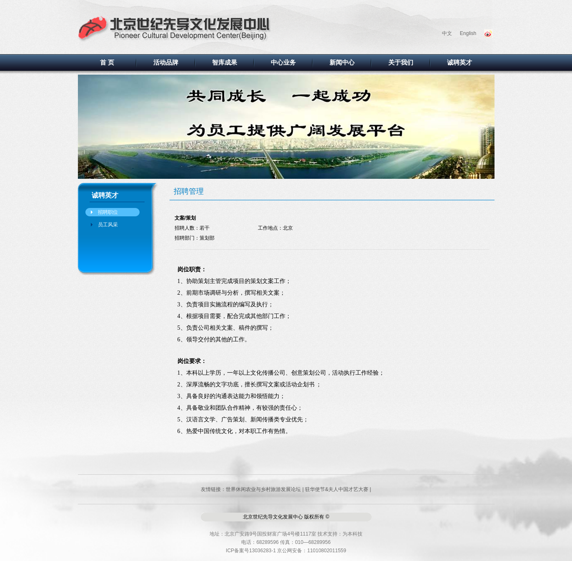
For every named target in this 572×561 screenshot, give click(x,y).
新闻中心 (342, 62)
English (468, 33)
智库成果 (224, 62)
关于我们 (400, 62)
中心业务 (283, 62)
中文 (447, 33)
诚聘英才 (459, 62)
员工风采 (108, 225)
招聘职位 (108, 212)
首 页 (107, 62)
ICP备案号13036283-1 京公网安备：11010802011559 (286, 550)
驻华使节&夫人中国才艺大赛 (336, 489)
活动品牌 (165, 62)
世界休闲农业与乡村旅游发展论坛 (263, 489)
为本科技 (352, 534)
